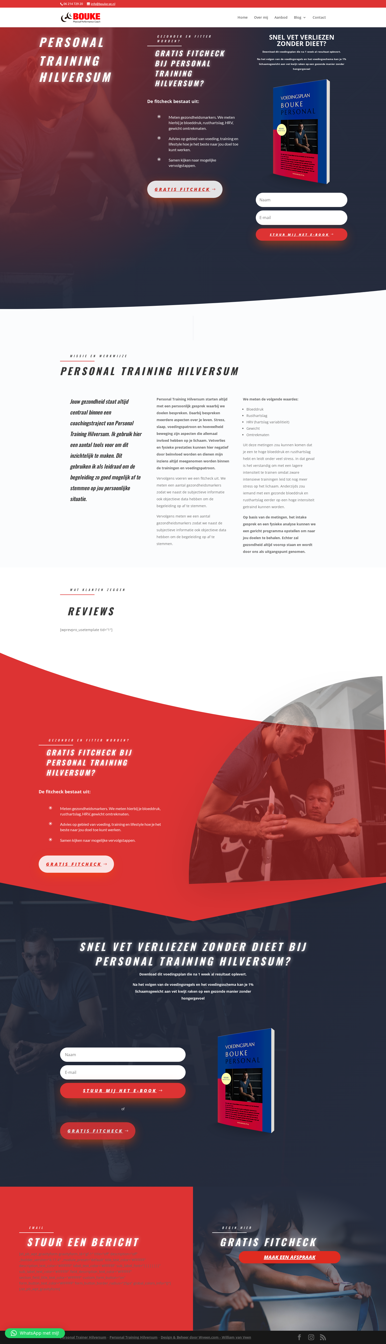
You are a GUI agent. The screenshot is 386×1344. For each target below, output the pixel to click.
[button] (35, 1333)
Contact (319, 18)
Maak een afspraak (289, 1262)
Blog (297, 18)
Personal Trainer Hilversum (83, 1337)
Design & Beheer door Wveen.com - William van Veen (206, 1337)
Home (243, 18)
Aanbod (281, 18)
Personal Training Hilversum (134, 1337)
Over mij (261, 18)
